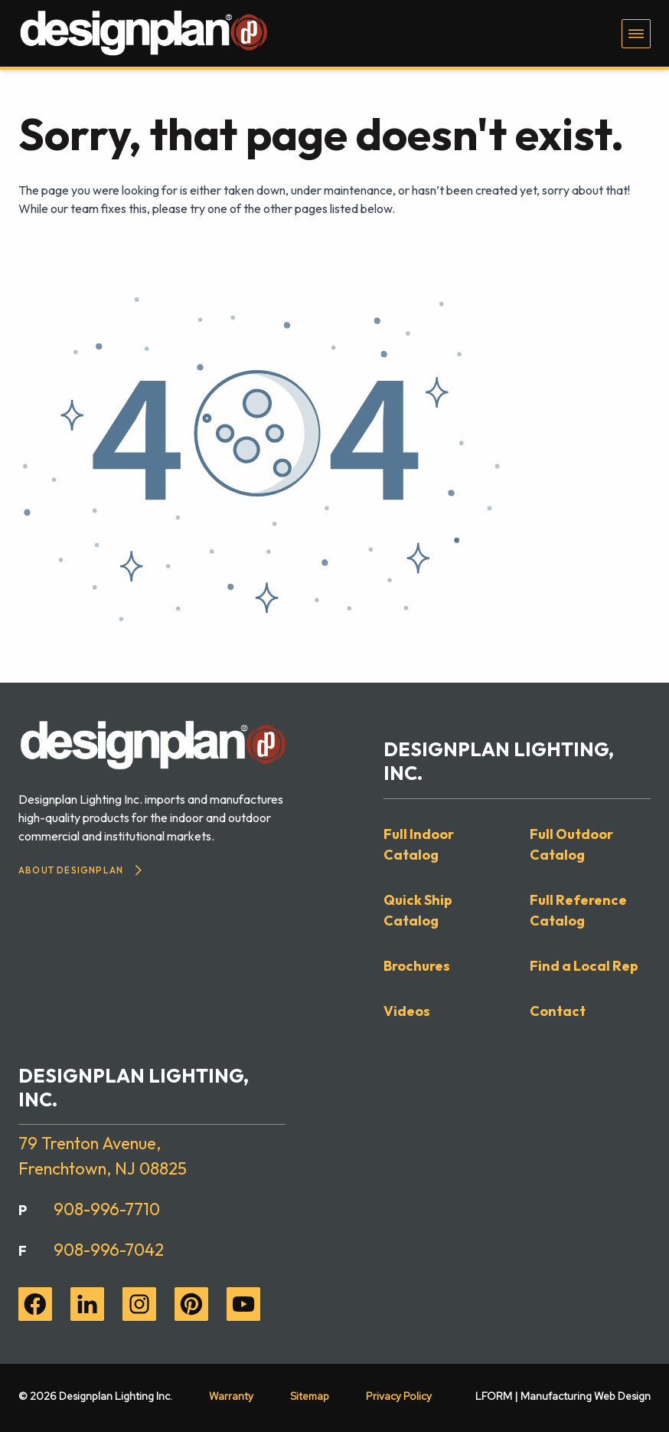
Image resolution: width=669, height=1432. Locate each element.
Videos (406, 1011)
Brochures (416, 966)
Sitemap (309, 1396)
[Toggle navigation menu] (636, 33)
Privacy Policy (399, 1396)
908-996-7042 (109, 1249)
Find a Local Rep (584, 966)
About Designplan (80, 870)
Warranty (231, 1396)
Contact (558, 1011)
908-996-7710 (107, 1209)
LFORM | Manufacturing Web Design (563, 1396)
